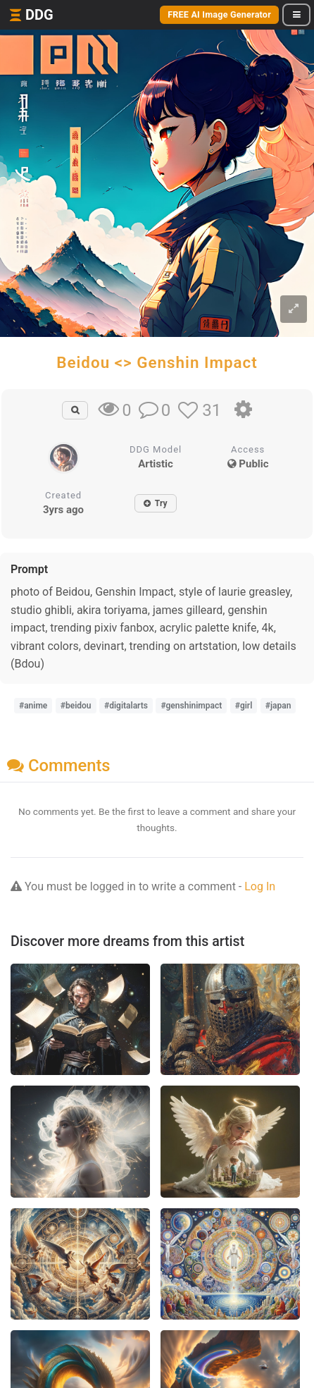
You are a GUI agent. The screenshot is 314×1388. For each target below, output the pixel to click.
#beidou (76, 706)
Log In (259, 886)
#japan (278, 706)
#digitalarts (126, 706)
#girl (244, 706)
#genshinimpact (191, 706)
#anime (33, 706)
